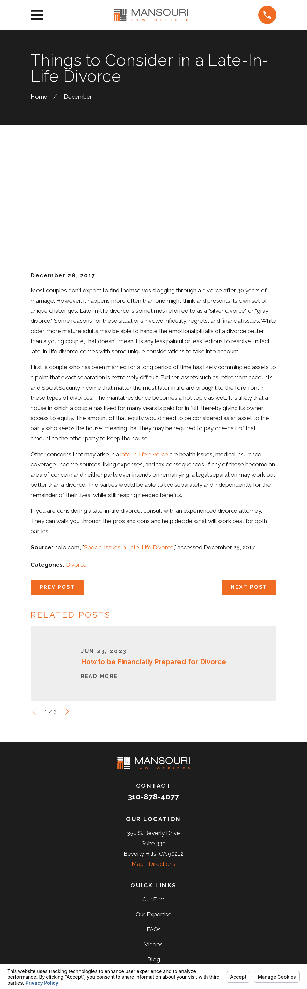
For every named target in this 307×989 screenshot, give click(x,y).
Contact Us (154, 883)
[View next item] (66, 605)
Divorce (76, 458)
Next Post (249, 481)
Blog (153, 853)
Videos (153, 838)
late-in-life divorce (144, 348)
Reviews (153, 868)
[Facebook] (126, 919)
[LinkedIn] (163, 919)
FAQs (154, 823)
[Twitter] (144, 919)
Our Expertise (154, 808)
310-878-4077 (153, 690)
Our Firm (153, 793)
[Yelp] (181, 919)
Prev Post (57, 481)
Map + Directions (153, 757)
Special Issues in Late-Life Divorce (129, 441)
